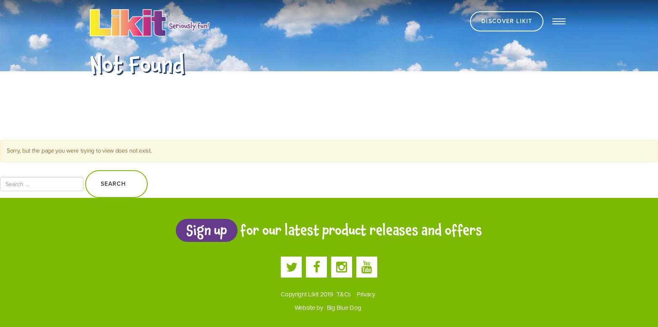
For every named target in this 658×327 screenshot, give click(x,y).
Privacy (366, 294)
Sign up (206, 230)
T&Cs (344, 294)
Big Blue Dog (344, 307)
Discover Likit (506, 21)
